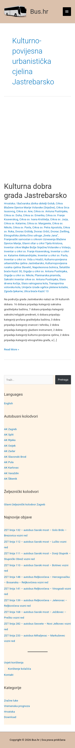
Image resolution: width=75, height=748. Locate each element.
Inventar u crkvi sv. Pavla (53, 255)
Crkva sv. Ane (24, 211)
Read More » (11, 349)
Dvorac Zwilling (60, 231)
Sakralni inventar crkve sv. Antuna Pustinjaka (31, 279)
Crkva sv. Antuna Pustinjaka (50, 211)
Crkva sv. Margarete (39, 223)
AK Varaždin (11, 473)
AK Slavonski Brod (15, 456)
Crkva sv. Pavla (22, 227)
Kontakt (8, 674)
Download (10, 717)
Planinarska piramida (47, 275)
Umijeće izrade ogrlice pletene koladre (45, 287)
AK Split (9, 434)
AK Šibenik (10, 478)
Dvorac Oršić (41, 231)
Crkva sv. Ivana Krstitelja (34, 219)
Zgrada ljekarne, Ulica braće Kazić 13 (26, 291)
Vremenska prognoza (17, 706)
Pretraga (63, 379)
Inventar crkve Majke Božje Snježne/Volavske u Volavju (37, 247)
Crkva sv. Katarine (15, 223)
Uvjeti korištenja (13, 662)
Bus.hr (39, 11)
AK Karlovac (11, 467)
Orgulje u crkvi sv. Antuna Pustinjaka (45, 271)
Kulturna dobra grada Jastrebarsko (35, 191)
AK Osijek (10, 445)
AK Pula (9, 462)
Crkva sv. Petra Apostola (47, 227)
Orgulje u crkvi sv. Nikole (19, 275)
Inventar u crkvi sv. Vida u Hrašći (23, 259)
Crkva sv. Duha (13, 215)
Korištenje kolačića (19, 668)
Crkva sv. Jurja (59, 219)
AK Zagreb (10, 429)
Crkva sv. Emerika (33, 215)
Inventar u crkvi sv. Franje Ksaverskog (26, 251)
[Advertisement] (37, 142)
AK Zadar (9, 451)
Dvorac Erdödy (24, 231)
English (8, 403)
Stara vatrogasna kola (34, 283)
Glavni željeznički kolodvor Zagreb (24, 504)
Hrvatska (9, 711)
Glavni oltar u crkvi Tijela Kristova (42, 243)
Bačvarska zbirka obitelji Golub (36, 203)
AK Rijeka (10, 440)
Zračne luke (11, 700)
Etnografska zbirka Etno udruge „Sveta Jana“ (31, 235)
